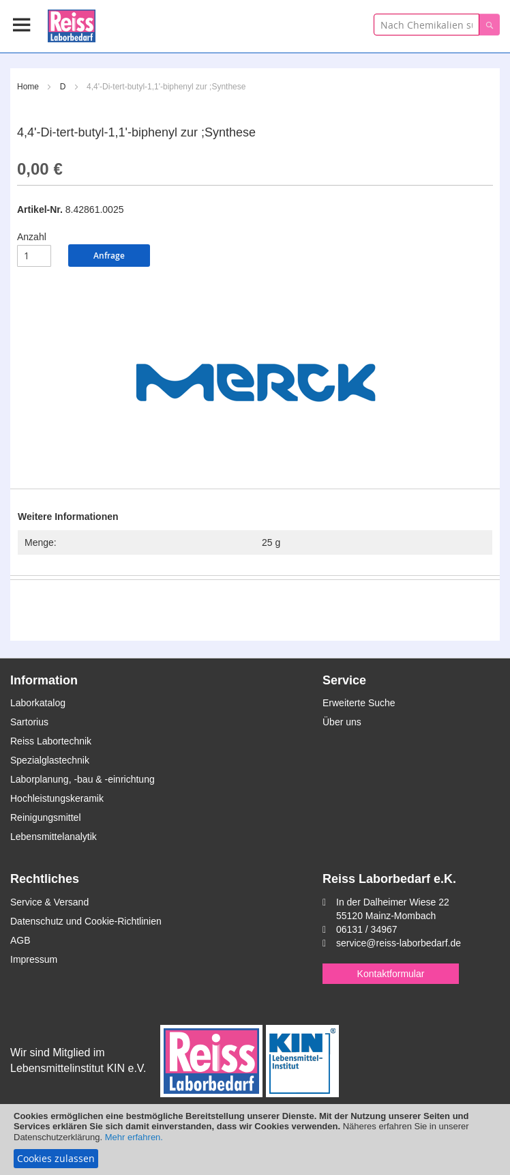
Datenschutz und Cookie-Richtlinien (86, 921)
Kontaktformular (391, 973)
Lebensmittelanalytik (53, 836)
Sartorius (29, 721)
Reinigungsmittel (45, 817)
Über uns (341, 721)
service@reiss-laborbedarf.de (398, 943)
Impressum (33, 959)
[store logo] (71, 23)
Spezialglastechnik (49, 760)
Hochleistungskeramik (57, 798)
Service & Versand (49, 902)
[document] (255, 1139)
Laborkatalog (37, 702)
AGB (20, 940)
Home (28, 86)
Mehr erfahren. (134, 1137)
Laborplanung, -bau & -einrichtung (82, 779)
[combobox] (426, 24)
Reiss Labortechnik (50, 741)
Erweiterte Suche (358, 702)
